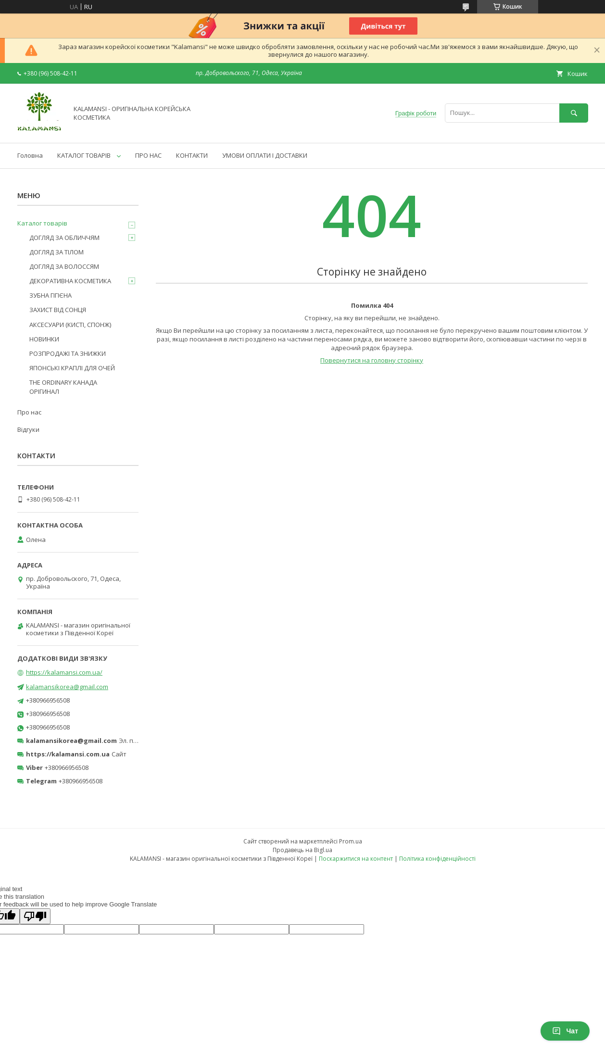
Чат (565, 1031)
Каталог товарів (42, 223)
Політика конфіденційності (437, 859)
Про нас (29, 412)
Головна (30, 155)
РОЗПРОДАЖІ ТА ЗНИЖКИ (67, 353)
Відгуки (28, 429)
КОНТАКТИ (192, 155)
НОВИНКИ (44, 339)
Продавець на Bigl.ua (302, 850)
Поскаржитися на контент (356, 859)
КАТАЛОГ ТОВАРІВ (84, 155)
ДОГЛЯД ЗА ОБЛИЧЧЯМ (64, 237)
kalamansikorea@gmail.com (67, 687)
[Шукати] (573, 112)
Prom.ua (350, 841)
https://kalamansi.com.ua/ (64, 672)
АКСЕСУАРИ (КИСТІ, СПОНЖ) (70, 324)
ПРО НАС (148, 155)
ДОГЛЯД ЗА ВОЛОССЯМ (64, 266)
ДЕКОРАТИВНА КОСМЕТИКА (70, 281)
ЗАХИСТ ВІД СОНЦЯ (57, 309)
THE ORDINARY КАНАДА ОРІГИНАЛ (63, 386)
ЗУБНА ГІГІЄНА (50, 295)
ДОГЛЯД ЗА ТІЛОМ (56, 252)
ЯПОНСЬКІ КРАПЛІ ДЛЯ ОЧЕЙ (72, 368)
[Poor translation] (35, 916)
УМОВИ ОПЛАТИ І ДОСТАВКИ (264, 155)
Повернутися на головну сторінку (371, 360)
